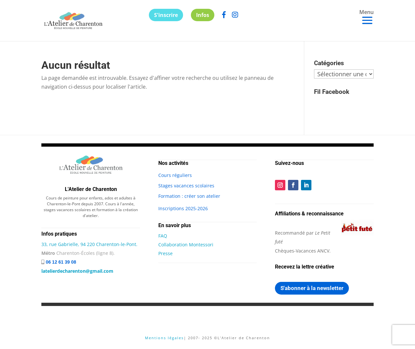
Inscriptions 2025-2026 (183, 208)
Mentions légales (164, 337)
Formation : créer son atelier (189, 196)
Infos (202, 15)
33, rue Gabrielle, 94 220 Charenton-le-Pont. (89, 244)
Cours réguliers (175, 175)
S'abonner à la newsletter (311, 288)
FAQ (162, 236)
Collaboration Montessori (185, 244)
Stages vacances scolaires (186, 185)
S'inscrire (166, 15)
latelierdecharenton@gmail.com (77, 271)
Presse (165, 253)
